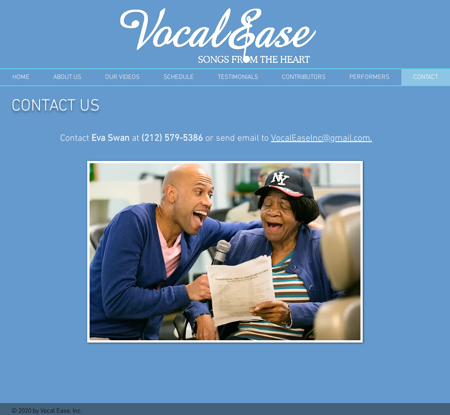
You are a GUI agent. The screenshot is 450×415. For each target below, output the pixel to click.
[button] (179, 77)
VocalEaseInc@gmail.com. (321, 138)
